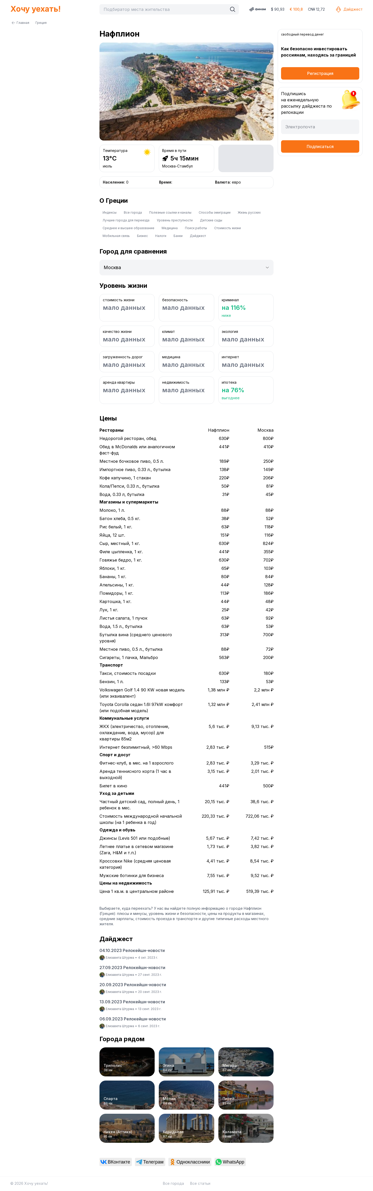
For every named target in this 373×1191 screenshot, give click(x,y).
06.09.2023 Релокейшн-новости (132, 1018)
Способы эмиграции (215, 212)
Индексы (110, 212)
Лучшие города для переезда (126, 220)
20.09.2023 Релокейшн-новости (132, 984)
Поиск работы (196, 228)
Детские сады (211, 220)
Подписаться (320, 146)
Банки (178, 236)
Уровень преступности (175, 220)
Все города (133, 212)
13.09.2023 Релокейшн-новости (132, 1001)
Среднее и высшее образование (128, 228)
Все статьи (200, 1183)
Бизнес (142, 236)
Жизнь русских (249, 212)
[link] (115, 1162)
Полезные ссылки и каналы (170, 212)
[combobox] (164, 9)
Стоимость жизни (227, 228)
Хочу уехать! (35, 8)
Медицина (170, 228)
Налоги (160, 236)
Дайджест (349, 9)
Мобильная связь (116, 236)
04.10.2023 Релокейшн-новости (132, 950)
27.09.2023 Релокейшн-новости (132, 967)
